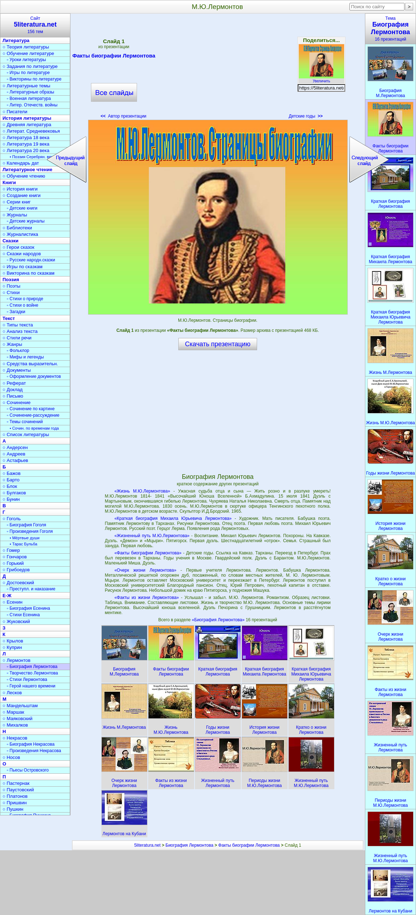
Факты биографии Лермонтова (113, 56)
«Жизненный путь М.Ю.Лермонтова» (151, 535)
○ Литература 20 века (26, 150)
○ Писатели (15, 111)
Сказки (10, 240)
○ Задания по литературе (30, 66)
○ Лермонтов (17, 660)
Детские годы (306, 116)
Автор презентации (123, 116)
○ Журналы (15, 215)
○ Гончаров (15, 556)
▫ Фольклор (18, 350)
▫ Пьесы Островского (28, 770)
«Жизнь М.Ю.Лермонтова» (142, 491)
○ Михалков (15, 725)
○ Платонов (15, 796)
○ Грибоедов (16, 569)
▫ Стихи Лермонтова (27, 679)
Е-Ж (7, 595)
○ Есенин (12, 602)
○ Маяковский (17, 718)
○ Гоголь (12, 518)
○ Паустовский (18, 789)
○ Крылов (13, 641)
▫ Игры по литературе (28, 72)
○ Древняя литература (27, 124)
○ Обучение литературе (28, 53)
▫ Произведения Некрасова (34, 750)
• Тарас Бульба (23, 544)
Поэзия (11, 279)
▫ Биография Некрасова (31, 744)
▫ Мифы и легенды (25, 357)
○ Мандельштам (20, 705)
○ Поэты (11, 286)
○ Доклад (13, 389)
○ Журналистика (20, 234)
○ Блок (10, 486)
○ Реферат (14, 383)
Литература (16, 40)
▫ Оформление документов (34, 376)
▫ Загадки (16, 311)
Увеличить (321, 79)
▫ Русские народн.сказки (31, 259)
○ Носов (11, 757)
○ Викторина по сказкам (28, 273)
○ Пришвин (15, 802)
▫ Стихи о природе (25, 298)
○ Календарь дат (21, 163)
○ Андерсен (15, 447)
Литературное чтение (27, 169)
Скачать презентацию (218, 344)
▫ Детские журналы (26, 221)
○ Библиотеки (17, 227)
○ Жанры (12, 344)
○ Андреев (14, 454)
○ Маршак (13, 712)
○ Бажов (11, 473)
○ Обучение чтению (24, 176)
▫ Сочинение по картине (31, 408)
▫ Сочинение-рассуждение (33, 415)
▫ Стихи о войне (22, 305)
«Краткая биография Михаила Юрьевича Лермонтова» (173, 518)
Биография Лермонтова (189, 845)
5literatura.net (147, 845)
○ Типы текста (18, 325)
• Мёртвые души (25, 538)
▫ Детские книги (22, 208)
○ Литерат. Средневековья (31, 131)
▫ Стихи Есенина (23, 614)
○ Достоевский (18, 582)
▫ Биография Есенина (28, 608)
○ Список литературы (26, 434)
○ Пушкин (13, 809)
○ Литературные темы (26, 85)
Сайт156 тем (35, 25)
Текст (9, 318)
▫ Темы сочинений (25, 421)
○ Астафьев (15, 460)
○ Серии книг (17, 202)
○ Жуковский (16, 621)
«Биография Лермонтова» (219, 619)
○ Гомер (11, 550)
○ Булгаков (14, 492)
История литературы (27, 118)
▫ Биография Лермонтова (32, 666)
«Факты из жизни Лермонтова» (146, 597)
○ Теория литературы (26, 47)
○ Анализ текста (20, 331)
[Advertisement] (217, 68)
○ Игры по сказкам (22, 266)
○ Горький (13, 563)
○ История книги (20, 189)
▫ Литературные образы (30, 92)
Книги (9, 182)
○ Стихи (11, 292)
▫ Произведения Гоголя (30, 531)
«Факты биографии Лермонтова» (147, 552)
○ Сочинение (17, 402)
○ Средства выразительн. (30, 363)
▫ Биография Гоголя (26, 524)
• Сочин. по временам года (34, 428)
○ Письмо (13, 396)
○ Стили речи (17, 337)
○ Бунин (11, 499)
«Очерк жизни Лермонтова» (145, 570)
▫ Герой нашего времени (31, 685)
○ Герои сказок (19, 247)
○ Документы (17, 370)
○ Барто (11, 479)
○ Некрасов (15, 738)
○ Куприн (12, 647)
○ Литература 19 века (26, 144)
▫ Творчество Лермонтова (32, 673)
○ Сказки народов (22, 253)
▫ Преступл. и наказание (31, 588)
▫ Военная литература (29, 98)
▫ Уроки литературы (26, 59)
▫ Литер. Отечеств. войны (32, 104)
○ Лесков (12, 692)
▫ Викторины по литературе (34, 79)
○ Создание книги (22, 195)
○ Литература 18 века (26, 137)
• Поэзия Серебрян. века (32, 157)
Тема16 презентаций (390, 29)
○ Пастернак (16, 783)
